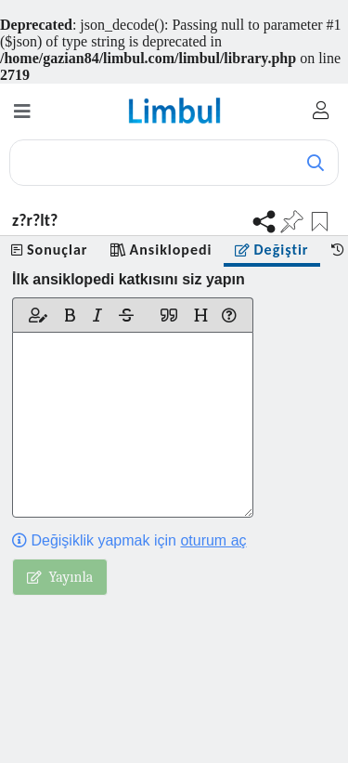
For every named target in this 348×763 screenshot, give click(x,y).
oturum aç (213, 540)
